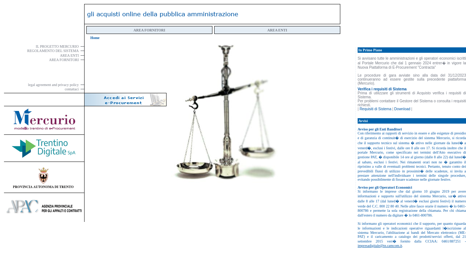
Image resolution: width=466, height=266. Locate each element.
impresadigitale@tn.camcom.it (380, 246)
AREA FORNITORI (149, 30)
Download (402, 109)
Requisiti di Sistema (375, 109)
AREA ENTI (277, 30)
